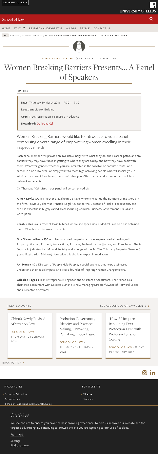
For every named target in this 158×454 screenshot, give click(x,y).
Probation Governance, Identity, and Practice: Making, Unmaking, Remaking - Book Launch (78, 326)
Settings (15, 440)
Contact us (102, 28)
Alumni (71, 28)
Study (18, 28)
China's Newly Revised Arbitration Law (28, 321)
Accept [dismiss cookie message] (17, 434)
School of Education (16, 394)
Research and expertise (45, 28)
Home (6, 28)
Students (88, 399)
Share (25, 91)
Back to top (11, 362)
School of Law (13, 19)
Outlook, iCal (45, 123)
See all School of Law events (123, 306)
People (85, 28)
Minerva (87, 394)
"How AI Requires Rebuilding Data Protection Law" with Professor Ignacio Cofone (125, 329)
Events (14, 35)
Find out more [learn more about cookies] (19, 445)
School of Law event (58, 58)
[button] (151, 19)
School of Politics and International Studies (28, 404)
